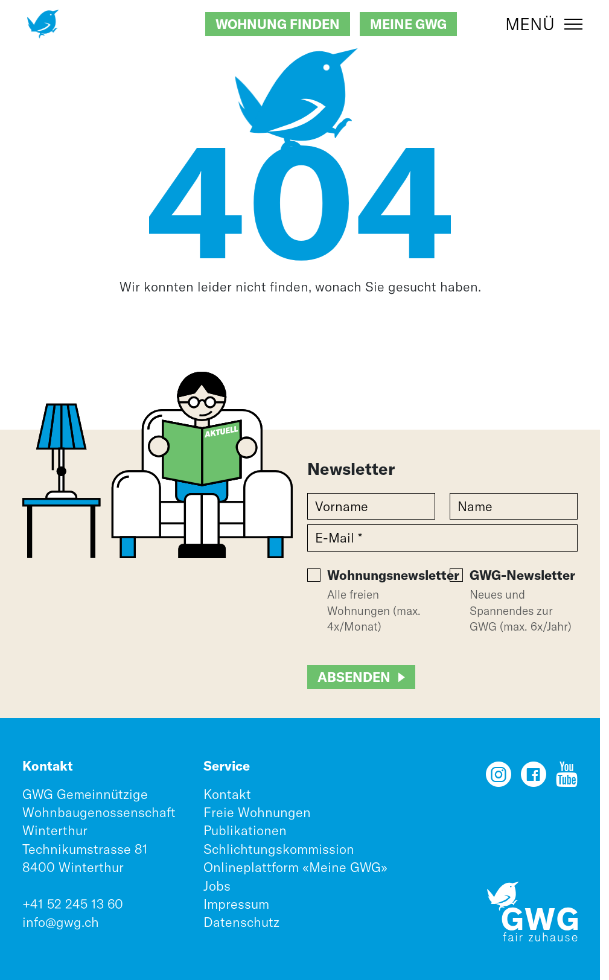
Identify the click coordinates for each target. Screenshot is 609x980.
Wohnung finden (277, 24)
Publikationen (245, 830)
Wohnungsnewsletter (393, 575)
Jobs (217, 885)
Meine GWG (408, 24)
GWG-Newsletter (522, 575)
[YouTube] (567, 778)
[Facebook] (533, 778)
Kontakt (227, 794)
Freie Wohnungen (257, 812)
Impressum (236, 904)
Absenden (354, 677)
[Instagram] (498, 778)
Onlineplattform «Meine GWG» (295, 867)
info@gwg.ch (60, 922)
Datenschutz (241, 922)
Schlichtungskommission (278, 849)
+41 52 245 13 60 (72, 904)
